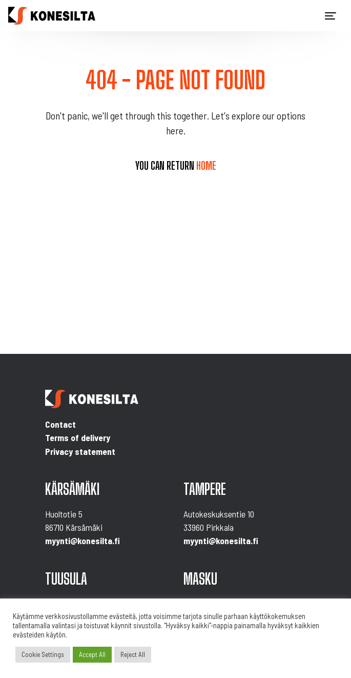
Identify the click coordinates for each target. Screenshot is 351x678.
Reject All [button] (132, 654)
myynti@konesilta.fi (82, 540)
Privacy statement (80, 451)
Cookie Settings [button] (43, 654)
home (206, 165)
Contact (60, 424)
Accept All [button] (92, 654)
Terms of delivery (77, 437)
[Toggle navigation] (330, 16)
